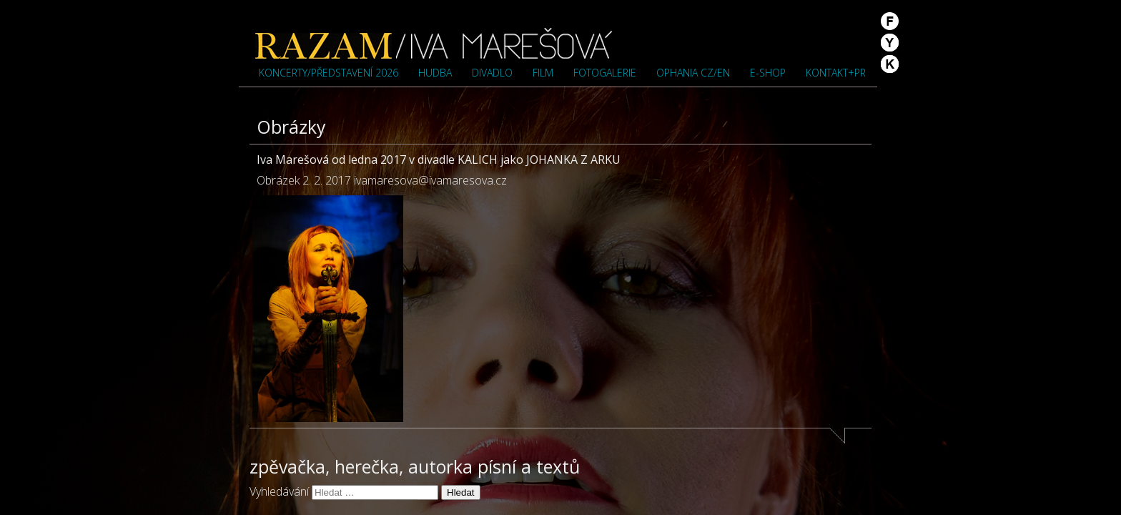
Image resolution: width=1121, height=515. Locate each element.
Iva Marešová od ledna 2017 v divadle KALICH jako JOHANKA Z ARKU (439, 159)
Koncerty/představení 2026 (328, 72)
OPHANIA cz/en (693, 72)
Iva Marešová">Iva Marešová (434, 43)
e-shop (768, 72)
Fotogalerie (604, 72)
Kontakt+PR (836, 72)
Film (543, 72)
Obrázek (278, 180)
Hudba (435, 72)
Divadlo (492, 72)
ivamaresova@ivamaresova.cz (430, 180)
